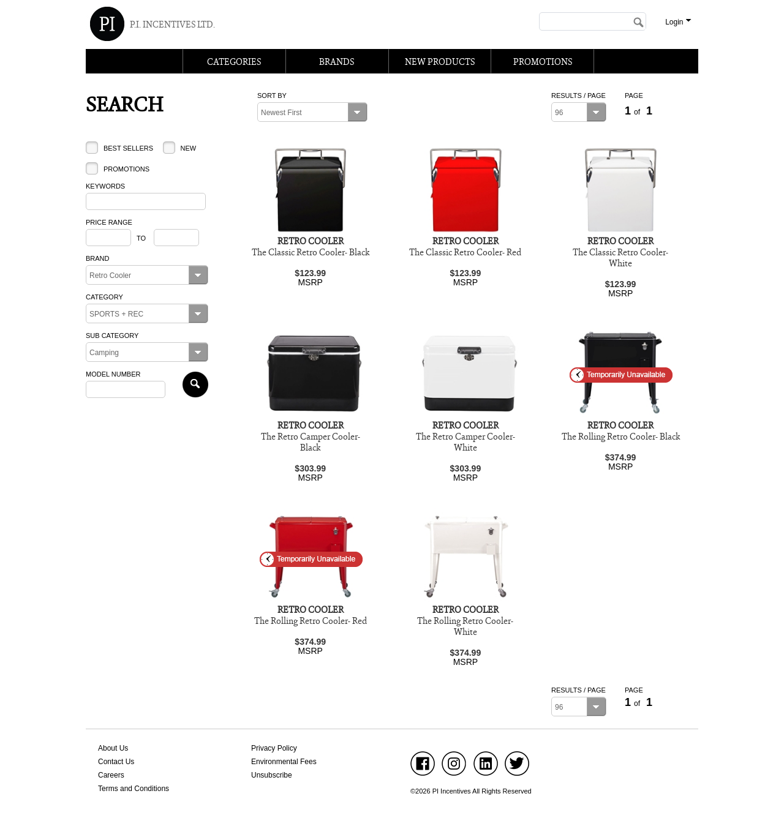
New (188, 148)
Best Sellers (128, 148)
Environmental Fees (284, 761)
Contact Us (116, 761)
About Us (113, 748)
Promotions (126, 169)
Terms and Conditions (133, 788)
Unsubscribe (271, 775)
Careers (111, 775)
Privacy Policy (274, 748)
